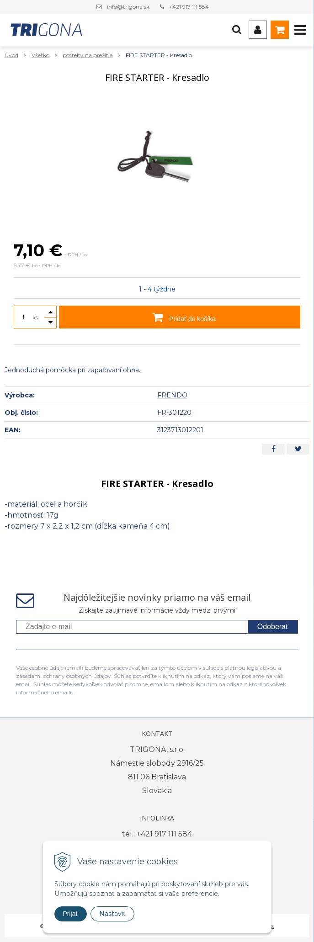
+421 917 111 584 (189, 6)
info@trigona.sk (128, 6)
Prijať (70, 913)
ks (35, 317)
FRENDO (172, 395)
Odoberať (272, 626)
